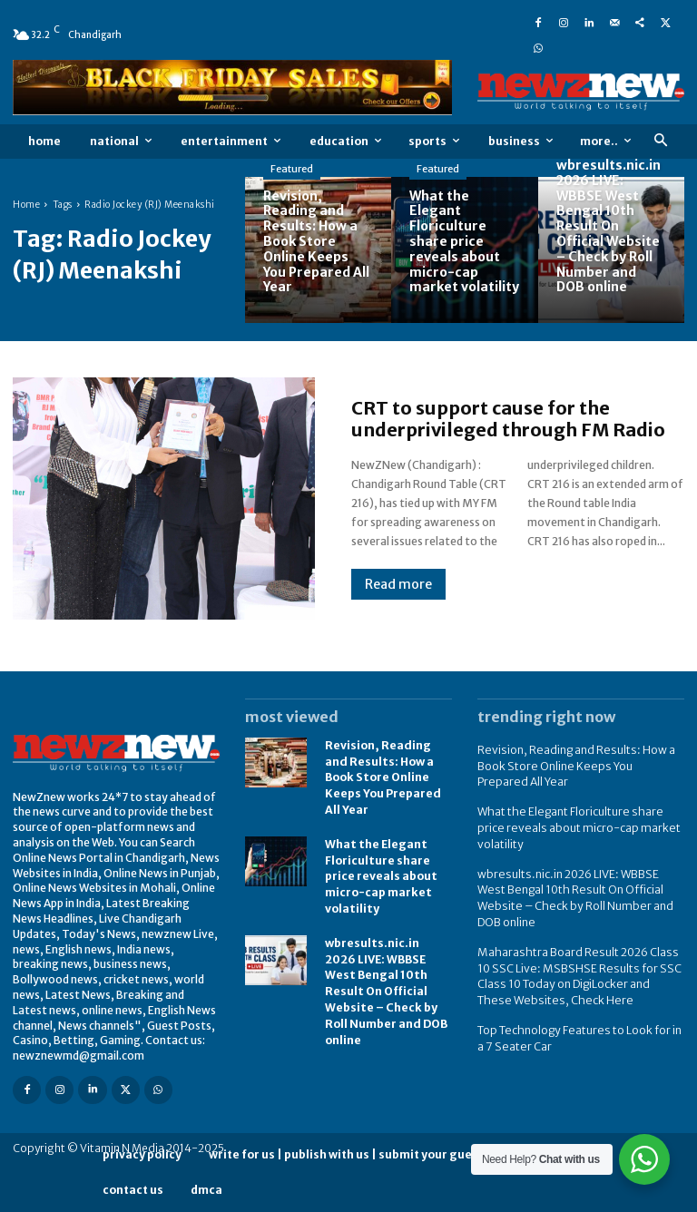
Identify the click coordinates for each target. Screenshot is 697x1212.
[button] (660, 141)
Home (26, 204)
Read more (398, 584)
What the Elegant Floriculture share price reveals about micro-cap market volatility (381, 869)
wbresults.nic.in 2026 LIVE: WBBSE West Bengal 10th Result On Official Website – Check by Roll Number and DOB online (388, 971)
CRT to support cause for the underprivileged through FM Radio (508, 418)
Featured (291, 168)
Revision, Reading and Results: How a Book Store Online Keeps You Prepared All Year (382, 775)
